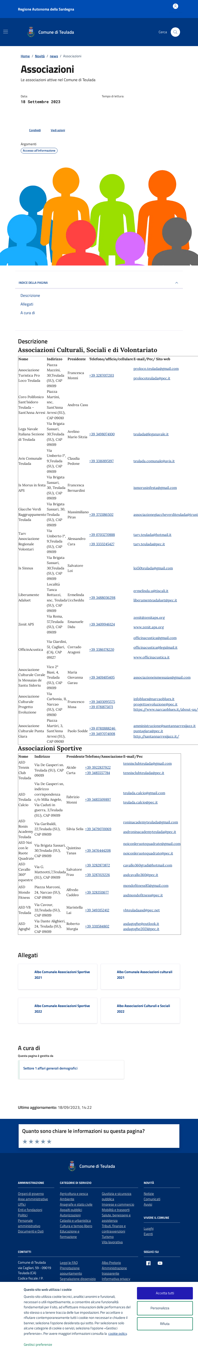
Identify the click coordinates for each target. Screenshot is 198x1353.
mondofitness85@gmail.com (145, 885)
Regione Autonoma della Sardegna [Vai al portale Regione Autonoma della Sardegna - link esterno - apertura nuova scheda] (46, 9)
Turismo (108, 1236)
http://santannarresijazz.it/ (156, 736)
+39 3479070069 (98, 829)
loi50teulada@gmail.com (153, 568)
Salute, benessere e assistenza (116, 1217)
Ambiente (67, 1199)
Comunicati (152, 1199)
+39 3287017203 (101, 375)
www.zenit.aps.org (148, 627)
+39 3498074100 (102, 434)
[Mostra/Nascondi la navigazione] (5, 31)
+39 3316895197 (101, 461)
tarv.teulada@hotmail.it (152, 534)
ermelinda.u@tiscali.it (150, 591)
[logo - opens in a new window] (12, 1345)
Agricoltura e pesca (74, 1193)
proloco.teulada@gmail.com (156, 368)
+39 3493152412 (97, 910)
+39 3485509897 (98, 799)
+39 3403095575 (102, 701)
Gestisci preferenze (43, 1345)
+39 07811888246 (102, 728)
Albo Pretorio (111, 1262)
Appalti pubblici (71, 1209)
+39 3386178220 (101, 649)
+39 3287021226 (97, 875)
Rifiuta (165, 1323)
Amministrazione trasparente (114, 1270)
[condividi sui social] (31, 130)
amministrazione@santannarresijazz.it (164, 726)
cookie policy (117, 1333)
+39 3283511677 (97, 892)
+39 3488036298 (102, 597)
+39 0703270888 (102, 534)
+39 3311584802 (97, 926)
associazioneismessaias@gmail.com (162, 677)
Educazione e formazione (69, 1234)
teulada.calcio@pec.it (140, 802)
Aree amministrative (33, 1199)
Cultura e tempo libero (76, 1226)
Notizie (149, 1193)
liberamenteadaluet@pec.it (155, 600)
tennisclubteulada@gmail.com (147, 763)
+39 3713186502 (101, 514)
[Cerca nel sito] (175, 32)
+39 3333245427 (101, 544)
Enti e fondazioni (30, 1209)
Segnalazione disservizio (78, 1278)
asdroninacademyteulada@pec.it (149, 831)
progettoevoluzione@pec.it (155, 704)
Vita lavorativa (112, 1242)
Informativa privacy (116, 1278)
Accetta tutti (165, 1293)
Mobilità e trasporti (116, 1209)
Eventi (148, 1234)
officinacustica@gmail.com (155, 638)
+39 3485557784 (97, 773)
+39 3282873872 (97, 865)
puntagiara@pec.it (148, 731)
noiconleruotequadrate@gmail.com (152, 843)
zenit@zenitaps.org (149, 617)
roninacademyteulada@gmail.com (150, 822)
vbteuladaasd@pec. (138, 910)
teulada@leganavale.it (151, 434)
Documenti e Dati (31, 1231)
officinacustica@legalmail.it (155, 647)
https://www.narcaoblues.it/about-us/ (165, 709)
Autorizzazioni (70, 1215)
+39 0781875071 (101, 707)
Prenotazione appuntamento (71, 1270)
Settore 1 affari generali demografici (50, 1068)
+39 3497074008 (102, 733)
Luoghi (149, 1228)
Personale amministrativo (29, 1223)
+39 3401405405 (102, 677)
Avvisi (148, 1204)
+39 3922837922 (98, 767)
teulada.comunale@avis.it (154, 461)
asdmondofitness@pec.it (143, 895)
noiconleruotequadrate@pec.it (148, 853)
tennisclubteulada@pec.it (143, 773)
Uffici (22, 1204)
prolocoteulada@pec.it (151, 378)
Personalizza (164, 1308)
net (157, 910)
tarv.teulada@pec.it (149, 544)
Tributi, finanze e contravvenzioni (114, 1228)
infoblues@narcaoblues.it (153, 699)
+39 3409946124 (102, 624)
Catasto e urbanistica (75, 1220)
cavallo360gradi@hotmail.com (147, 865)
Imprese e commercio (118, 1204)
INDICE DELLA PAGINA (99, 283)
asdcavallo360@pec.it (140, 875)
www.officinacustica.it (151, 657)
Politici (22, 1215)
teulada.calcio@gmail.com (144, 793)
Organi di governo (31, 1193)
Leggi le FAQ (69, 1262)
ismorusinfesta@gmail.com (155, 487)
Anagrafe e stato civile (76, 1204)
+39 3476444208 (98, 850)
